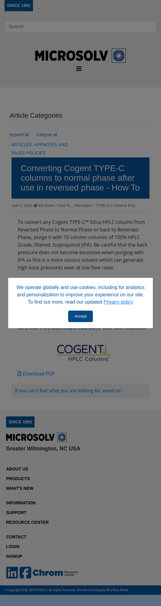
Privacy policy (118, 302)
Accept (80, 316)
